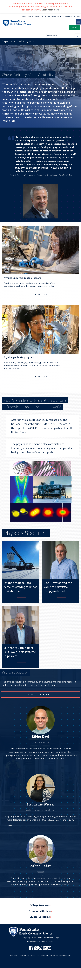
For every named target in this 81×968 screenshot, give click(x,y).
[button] (74, 28)
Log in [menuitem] (57, 938)
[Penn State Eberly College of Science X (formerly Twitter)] (36, 949)
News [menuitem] (24, 16)
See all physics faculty (40, 694)
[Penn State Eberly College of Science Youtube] (49, 949)
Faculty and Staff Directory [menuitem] (71, 16)
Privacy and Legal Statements (60, 955)
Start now (41, 294)
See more (10, 764)
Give (74, 27)
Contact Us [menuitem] (49, 938)
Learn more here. (50, 9)
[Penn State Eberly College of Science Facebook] (31, 949)
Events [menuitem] (30, 16)
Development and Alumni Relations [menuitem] (47, 16)
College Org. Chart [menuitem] (29, 938)
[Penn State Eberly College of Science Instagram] (40, 949)
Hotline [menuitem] (40, 938)
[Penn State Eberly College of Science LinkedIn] (45, 949)
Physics (17, 41)
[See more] (40, 738)
